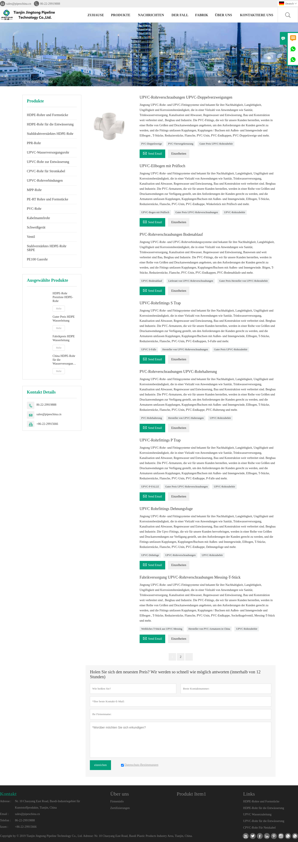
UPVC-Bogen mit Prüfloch (155, 212)
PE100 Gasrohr (37, 259)
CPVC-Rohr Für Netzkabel (259, 827)
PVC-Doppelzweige (151, 143)
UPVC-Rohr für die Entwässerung (263, 821)
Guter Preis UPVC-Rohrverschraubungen (196, 212)
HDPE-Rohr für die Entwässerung (50, 124)
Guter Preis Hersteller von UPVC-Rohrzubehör (243, 280)
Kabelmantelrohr (38, 218)
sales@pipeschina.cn (18, 3)
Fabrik (201, 15)
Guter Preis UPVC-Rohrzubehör (216, 143)
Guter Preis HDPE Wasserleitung (63, 318)
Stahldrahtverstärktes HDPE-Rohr (50, 133)
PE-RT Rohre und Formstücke (47, 199)
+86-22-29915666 (47, 423)
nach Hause (228, 81)
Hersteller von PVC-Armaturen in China (209, 628)
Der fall (179, 15)
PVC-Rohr (34, 208)
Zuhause (96, 15)
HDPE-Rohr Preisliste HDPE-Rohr (63, 297)
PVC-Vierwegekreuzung (180, 143)
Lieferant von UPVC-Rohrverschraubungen (190, 280)
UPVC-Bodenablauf (151, 280)
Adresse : (5, 801)
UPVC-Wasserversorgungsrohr (48, 152)
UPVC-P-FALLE (150, 486)
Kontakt (8, 794)
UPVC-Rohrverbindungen (45, 180)
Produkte (120, 15)
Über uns (223, 15)
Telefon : (5, 820)
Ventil (31, 237)
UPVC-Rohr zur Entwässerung (48, 162)
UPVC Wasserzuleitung (257, 814)
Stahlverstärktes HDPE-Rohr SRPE (46, 248)
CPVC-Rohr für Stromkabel (46, 171)
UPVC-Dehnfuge (150, 555)
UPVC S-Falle (148, 349)
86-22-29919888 (50, 3)
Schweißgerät (36, 227)
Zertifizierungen (120, 808)
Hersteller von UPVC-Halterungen (186, 418)
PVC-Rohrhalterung (151, 418)
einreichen (100, 765)
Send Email (152, 153)
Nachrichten (151, 15)
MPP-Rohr (34, 190)
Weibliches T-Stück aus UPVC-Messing (161, 628)
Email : (4, 814)
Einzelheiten (178, 153)
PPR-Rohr (34, 143)
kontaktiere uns (256, 15)
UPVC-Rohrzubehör (234, 212)
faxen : (4, 826)
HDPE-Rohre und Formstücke (47, 115)
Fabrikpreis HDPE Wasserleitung (64, 338)
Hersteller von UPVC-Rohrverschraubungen (185, 349)
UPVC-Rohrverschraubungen (180, 555)
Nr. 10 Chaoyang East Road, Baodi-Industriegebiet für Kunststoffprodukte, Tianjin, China (47, 804)
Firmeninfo (117, 801)
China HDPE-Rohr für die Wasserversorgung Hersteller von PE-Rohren (64, 360)
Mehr (58, 308)
